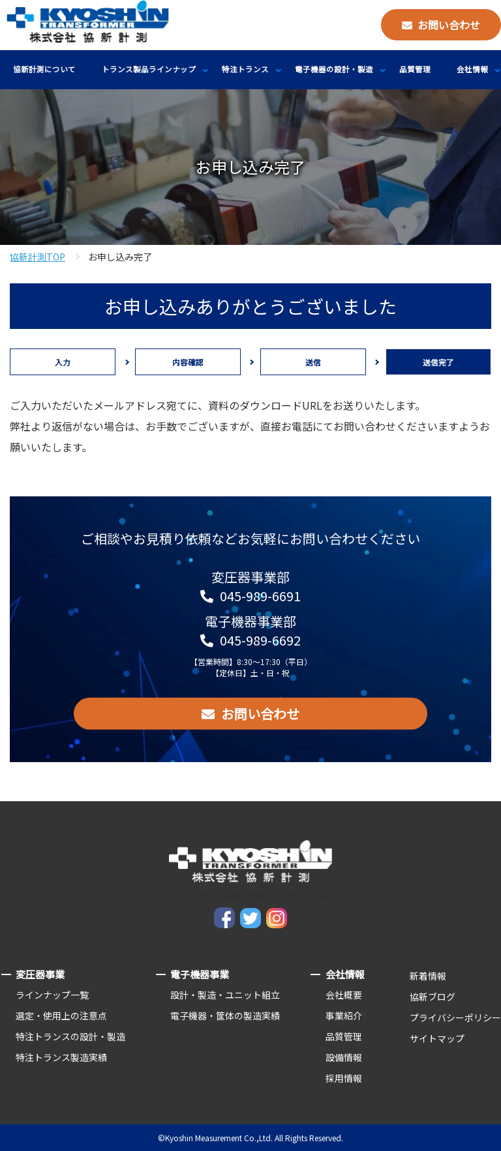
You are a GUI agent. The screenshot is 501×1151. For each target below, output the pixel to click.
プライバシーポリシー (455, 1017)
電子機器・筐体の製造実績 (225, 1015)
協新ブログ (432, 996)
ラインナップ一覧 (52, 994)
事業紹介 (344, 1015)
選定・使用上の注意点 (61, 1015)
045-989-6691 (260, 595)
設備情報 (344, 1057)
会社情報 (472, 69)
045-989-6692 (260, 640)
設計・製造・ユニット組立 (225, 994)
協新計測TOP (37, 256)
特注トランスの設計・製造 (70, 1036)
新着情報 (428, 975)
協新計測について (44, 69)
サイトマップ (437, 1038)
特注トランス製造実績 (61, 1057)
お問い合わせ (449, 25)
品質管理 (415, 69)
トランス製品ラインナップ (149, 69)
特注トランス (245, 69)
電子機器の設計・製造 (334, 69)
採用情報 (344, 1078)
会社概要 (344, 994)
